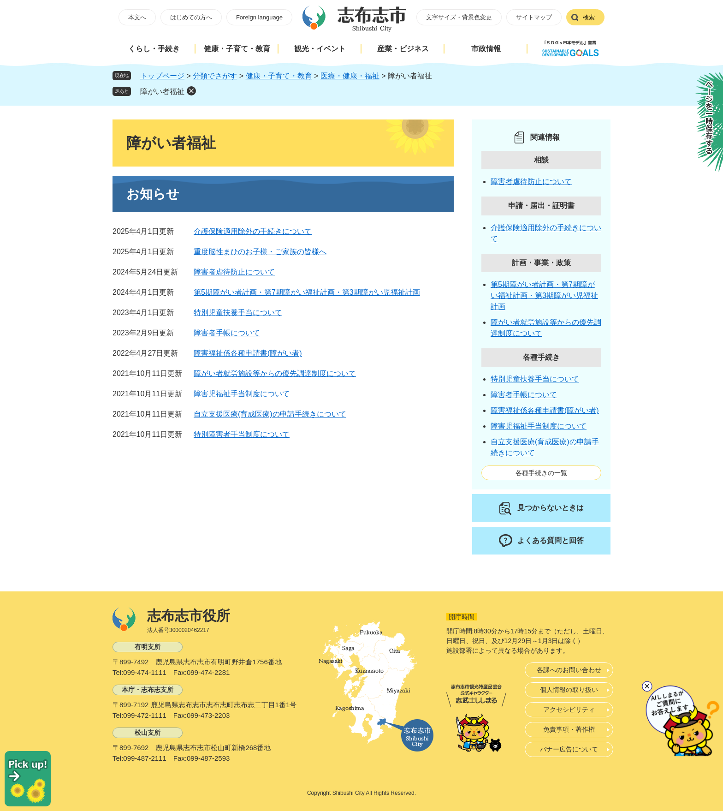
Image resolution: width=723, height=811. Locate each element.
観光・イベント (320, 49)
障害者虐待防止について (234, 272)
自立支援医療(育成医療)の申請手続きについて (270, 414)
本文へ (137, 17)
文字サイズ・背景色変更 (459, 17)
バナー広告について (569, 749)
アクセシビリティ (569, 709)
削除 (191, 90)
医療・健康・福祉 (349, 76)
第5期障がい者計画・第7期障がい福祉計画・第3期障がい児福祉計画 (307, 292)
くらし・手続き (154, 49)
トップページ (162, 76)
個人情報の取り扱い (569, 689)
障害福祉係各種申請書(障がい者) (248, 353)
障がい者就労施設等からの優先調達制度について (275, 373)
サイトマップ (534, 17)
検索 (589, 17)
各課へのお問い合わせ (569, 670)
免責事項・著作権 (569, 729)
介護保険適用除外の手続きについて (253, 231)
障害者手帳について (227, 333)
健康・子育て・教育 (237, 49)
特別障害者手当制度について (242, 434)
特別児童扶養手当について (238, 312)
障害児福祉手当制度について (242, 394)
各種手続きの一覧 (541, 473)
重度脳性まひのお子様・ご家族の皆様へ (260, 252)
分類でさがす (215, 76)
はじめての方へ (191, 17)
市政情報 (486, 49)
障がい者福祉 (162, 91)
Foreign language (259, 17)
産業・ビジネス (403, 49)
